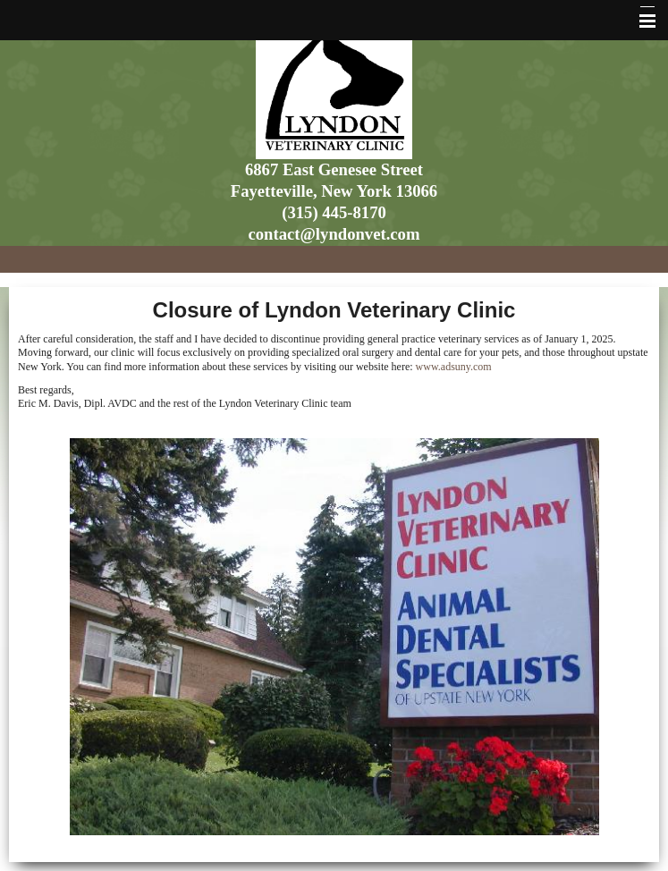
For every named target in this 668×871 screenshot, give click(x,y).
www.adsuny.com (454, 366)
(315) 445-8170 (334, 212)
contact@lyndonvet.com (334, 233)
